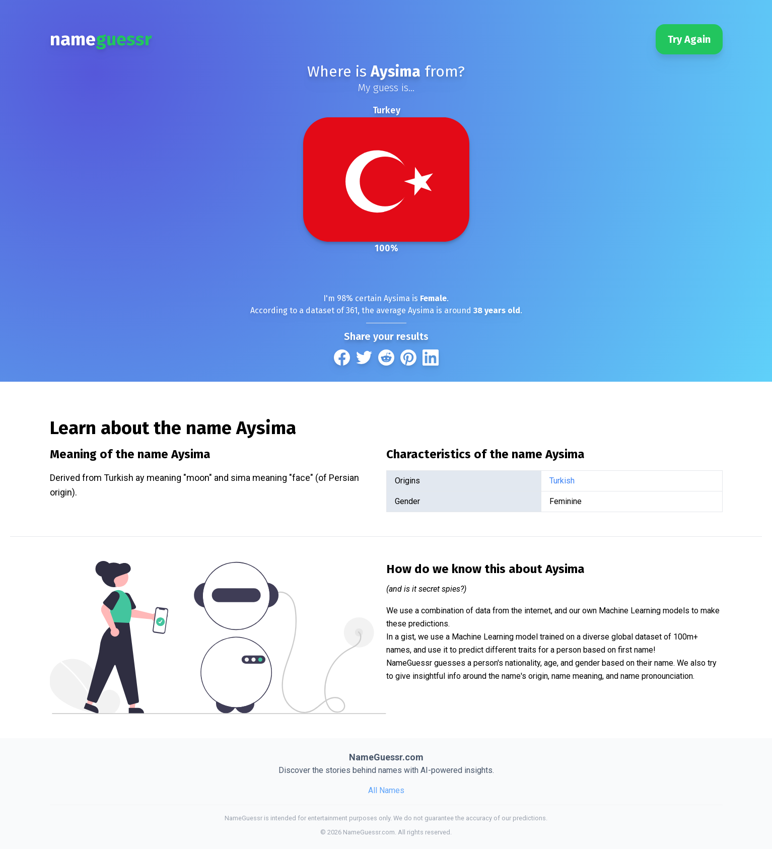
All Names (386, 790)
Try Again (689, 39)
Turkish (562, 480)
